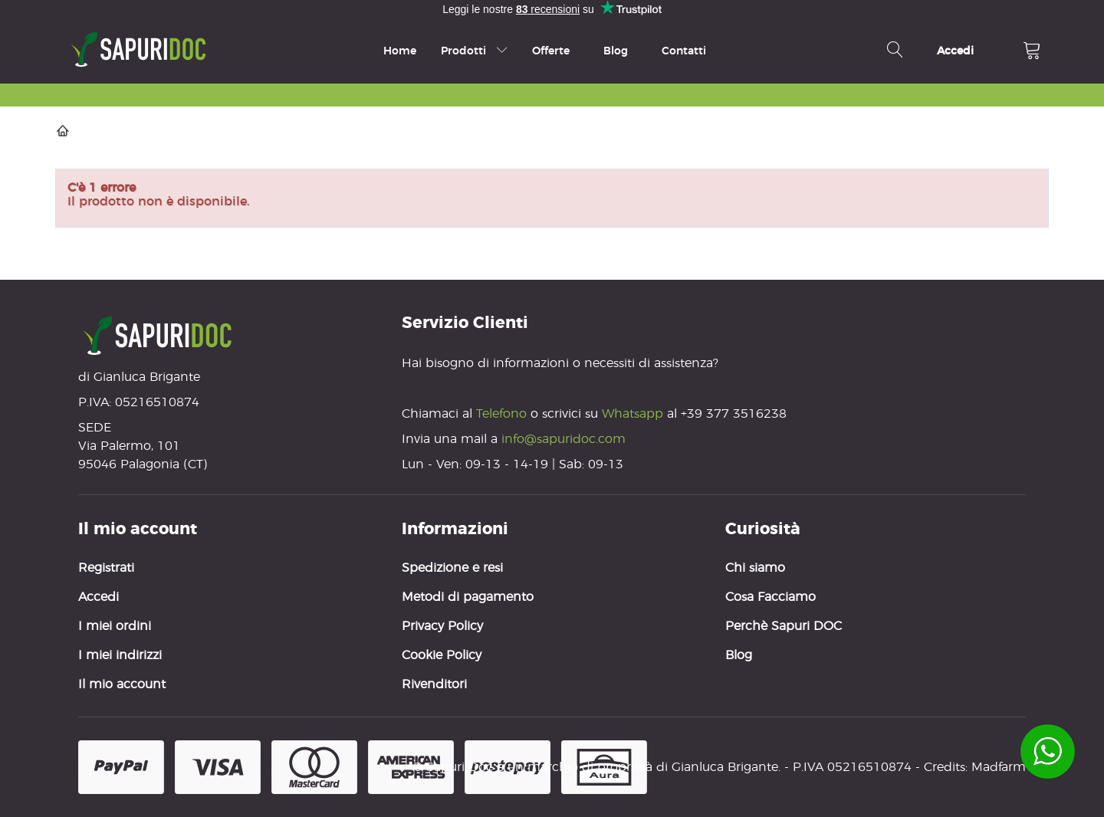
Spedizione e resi (452, 567)
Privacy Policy (442, 625)
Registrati (106, 567)
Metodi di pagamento (468, 596)
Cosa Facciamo (770, 596)
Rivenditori (434, 684)
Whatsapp (632, 413)
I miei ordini (114, 625)
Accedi (98, 596)
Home (399, 50)
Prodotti (474, 50)
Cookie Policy (441, 655)
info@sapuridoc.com (563, 438)
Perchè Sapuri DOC (783, 625)
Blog (615, 50)
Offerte (551, 50)
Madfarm (998, 767)
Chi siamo (755, 567)
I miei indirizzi (120, 655)
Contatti (684, 50)
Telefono (503, 413)
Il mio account (122, 684)
